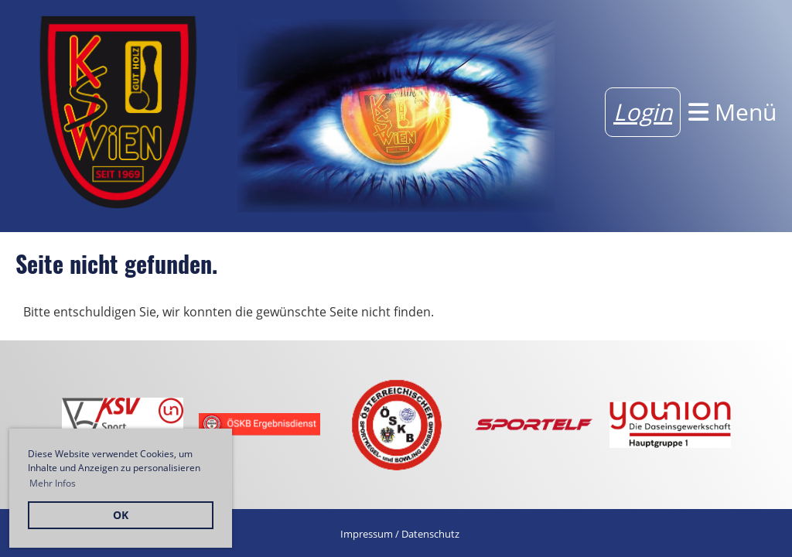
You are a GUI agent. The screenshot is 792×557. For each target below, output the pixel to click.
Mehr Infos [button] (52, 483)
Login (642, 112)
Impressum (366, 534)
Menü (732, 112)
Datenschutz (430, 534)
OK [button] (120, 514)
